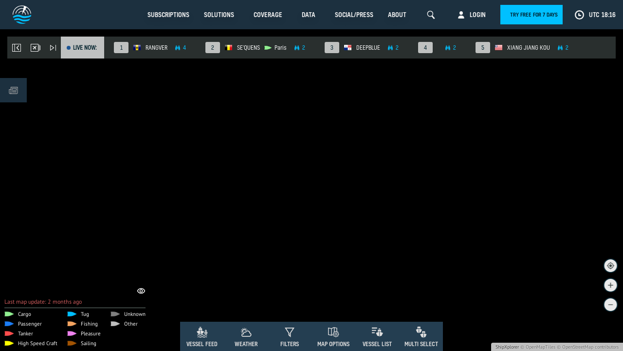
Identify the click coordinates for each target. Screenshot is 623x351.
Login (478, 15)
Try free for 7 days (534, 14)
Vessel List (377, 344)
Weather (246, 344)
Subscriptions (168, 15)
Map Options (333, 344)
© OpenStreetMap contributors (588, 347)
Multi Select (421, 344)
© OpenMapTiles (537, 347)
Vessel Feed (202, 344)
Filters (289, 344)
